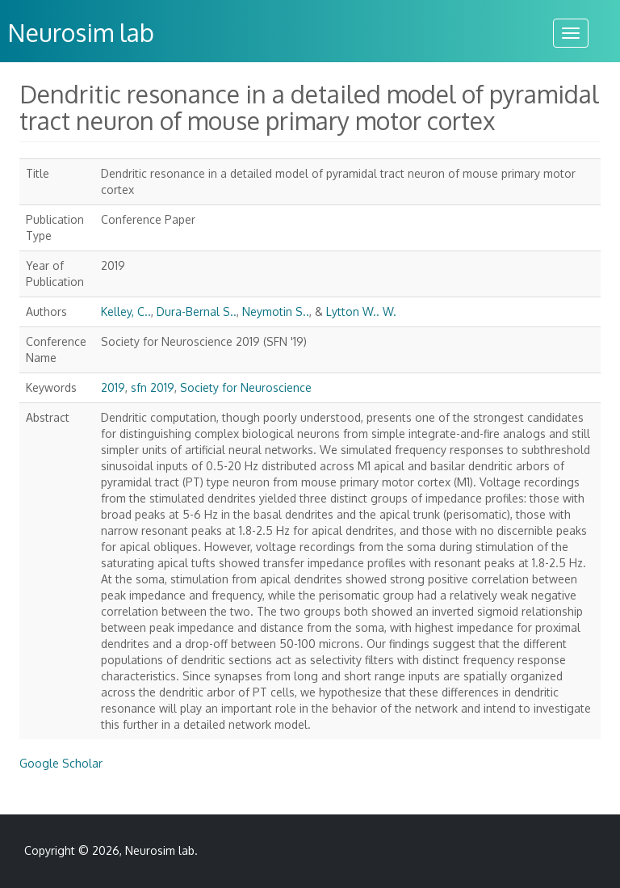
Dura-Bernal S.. (197, 311)
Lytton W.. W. (361, 311)
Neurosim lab (160, 850)
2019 (113, 387)
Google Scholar (61, 763)
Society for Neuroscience (246, 387)
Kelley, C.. (126, 311)
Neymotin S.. (275, 311)
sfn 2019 (152, 387)
